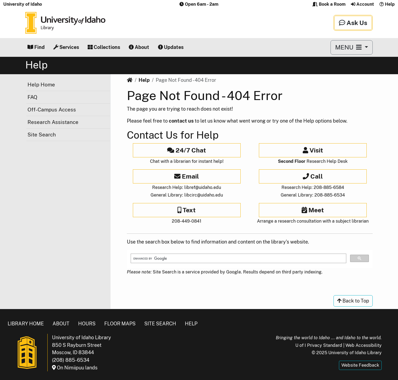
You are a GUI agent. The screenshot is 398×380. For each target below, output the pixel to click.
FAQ (32, 97)
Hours (87, 323)
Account (362, 4)
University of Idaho (22, 4)
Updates (170, 47)
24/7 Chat (186, 150)
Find (36, 47)
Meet (313, 210)
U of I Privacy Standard (318, 345)
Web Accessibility (363, 345)
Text (186, 210)
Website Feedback (360, 365)
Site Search (41, 135)
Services (66, 47)
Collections (104, 47)
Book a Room (328, 4)
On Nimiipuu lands (74, 367)
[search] (237, 258)
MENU (349, 47)
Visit (313, 150)
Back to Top (353, 301)
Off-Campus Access (51, 110)
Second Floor (291, 161)
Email (186, 176)
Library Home (26, 323)
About (139, 47)
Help (387, 4)
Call (313, 176)
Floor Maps (120, 323)
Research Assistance (52, 122)
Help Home (41, 85)
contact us (181, 121)
